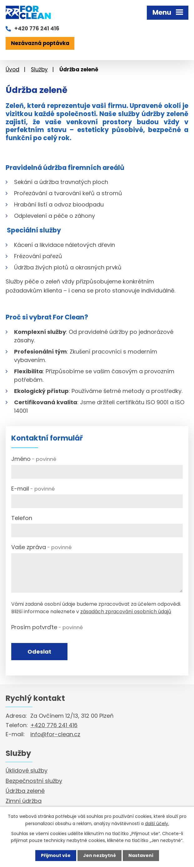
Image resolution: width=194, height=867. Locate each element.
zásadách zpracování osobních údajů (125, 611)
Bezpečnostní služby (34, 781)
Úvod (12, 69)
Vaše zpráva (41, 547)
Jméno (33, 459)
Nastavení (140, 855)
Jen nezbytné (99, 855)
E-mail (33, 488)
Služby (39, 69)
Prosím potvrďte (47, 627)
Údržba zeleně (25, 791)
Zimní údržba (24, 801)
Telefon (21, 518)
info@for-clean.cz (55, 734)
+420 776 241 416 (36, 28)
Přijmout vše (56, 855)
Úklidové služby (26, 770)
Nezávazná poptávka (40, 43)
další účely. (157, 823)
